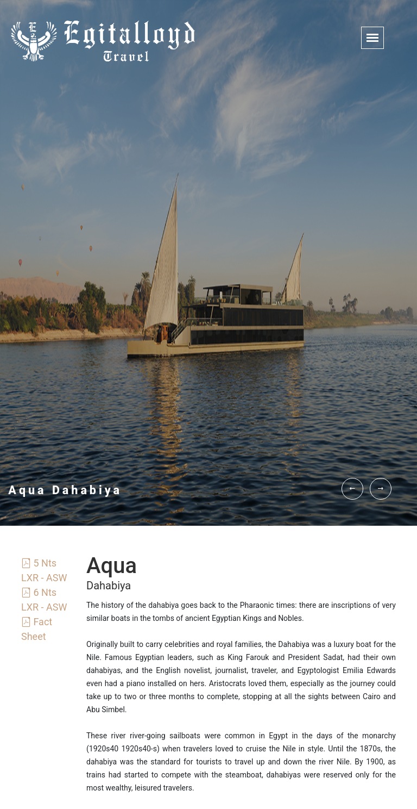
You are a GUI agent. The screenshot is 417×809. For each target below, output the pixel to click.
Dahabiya (108, 585)
